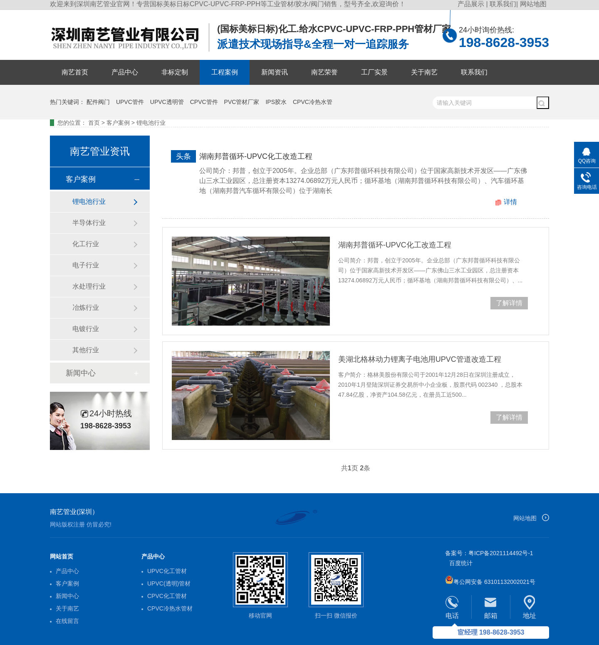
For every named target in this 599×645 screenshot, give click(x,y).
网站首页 (61, 556)
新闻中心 (81, 373)
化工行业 (85, 243)
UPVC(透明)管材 (169, 583)
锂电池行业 (151, 122)
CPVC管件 (204, 102)
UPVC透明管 (167, 102)
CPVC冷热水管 (312, 102)
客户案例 (118, 122)
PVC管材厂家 (242, 102)
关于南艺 (424, 72)
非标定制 (174, 72)
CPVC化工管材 (167, 596)
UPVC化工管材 (167, 571)
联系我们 (503, 3)
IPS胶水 (276, 102)
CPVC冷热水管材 (170, 608)
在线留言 (67, 621)
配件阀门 (98, 102)
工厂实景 (374, 72)
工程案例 (224, 72)
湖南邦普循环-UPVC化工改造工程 (255, 156)
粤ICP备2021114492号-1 (500, 553)
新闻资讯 (274, 72)
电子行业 (85, 265)
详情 (510, 201)
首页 (94, 122)
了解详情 (509, 302)
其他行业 (85, 349)
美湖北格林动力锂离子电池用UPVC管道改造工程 (419, 359)
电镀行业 (85, 328)
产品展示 (472, 3)
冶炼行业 (85, 307)
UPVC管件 (130, 102)
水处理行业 (89, 286)
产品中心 (124, 72)
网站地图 (533, 3)
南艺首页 (75, 72)
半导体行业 (89, 222)
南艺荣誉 (324, 72)
